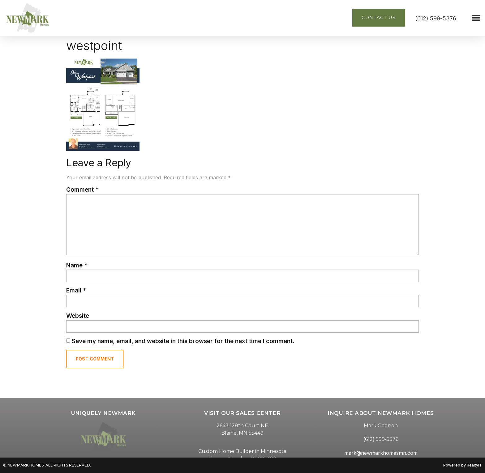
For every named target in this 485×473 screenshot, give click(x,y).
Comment (82, 189)
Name (76, 265)
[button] (476, 18)
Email (76, 290)
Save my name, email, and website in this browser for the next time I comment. (183, 341)
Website (77, 315)
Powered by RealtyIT (462, 465)
